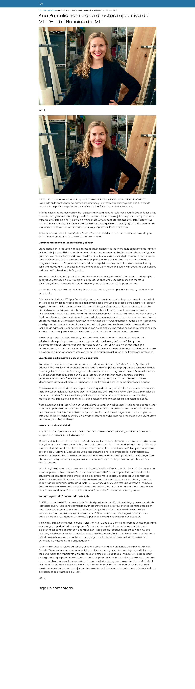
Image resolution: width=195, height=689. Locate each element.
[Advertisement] (74, 670)
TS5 (41, 3)
